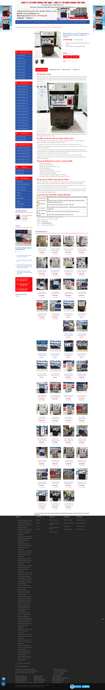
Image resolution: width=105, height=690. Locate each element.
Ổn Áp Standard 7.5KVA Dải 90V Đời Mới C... (55, 315)
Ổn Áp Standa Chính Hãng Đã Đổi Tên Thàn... (68, 315)
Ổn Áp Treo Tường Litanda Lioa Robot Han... (82, 440)
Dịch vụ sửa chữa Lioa (21, 187)
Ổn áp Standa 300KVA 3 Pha (22, 122)
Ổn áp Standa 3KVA (20, 55)
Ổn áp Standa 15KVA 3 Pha (22, 89)
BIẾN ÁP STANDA (48, 21)
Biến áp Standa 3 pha (20, 136)
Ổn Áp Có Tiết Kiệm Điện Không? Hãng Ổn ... (42, 375)
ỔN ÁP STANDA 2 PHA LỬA (58, 21)
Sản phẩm (38, 523)
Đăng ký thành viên (80, 529)
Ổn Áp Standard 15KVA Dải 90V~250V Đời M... (68, 293)
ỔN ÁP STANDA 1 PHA (27, 21)
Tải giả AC (18, 192)
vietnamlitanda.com (47, 223)
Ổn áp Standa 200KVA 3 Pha (22, 117)
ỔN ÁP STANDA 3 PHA (38, 21)
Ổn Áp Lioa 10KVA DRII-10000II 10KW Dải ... (82, 250)
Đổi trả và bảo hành (81, 526)
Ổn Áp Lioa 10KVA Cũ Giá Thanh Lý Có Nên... (82, 315)
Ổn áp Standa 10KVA (20, 63)
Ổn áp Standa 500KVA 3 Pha (22, 128)
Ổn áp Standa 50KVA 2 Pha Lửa (23, 162)
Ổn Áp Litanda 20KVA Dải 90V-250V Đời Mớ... (55, 418)
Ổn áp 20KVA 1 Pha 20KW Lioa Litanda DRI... (82, 462)
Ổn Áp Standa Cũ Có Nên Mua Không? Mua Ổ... (68, 440)
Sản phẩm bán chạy (21, 211)
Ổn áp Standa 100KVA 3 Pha (22, 108)
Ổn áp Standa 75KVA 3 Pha (22, 106)
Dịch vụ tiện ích (67, 526)
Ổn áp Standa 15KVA (20, 66)
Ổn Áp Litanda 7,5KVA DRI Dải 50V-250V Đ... (82, 418)
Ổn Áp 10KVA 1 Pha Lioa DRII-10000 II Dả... (55, 505)
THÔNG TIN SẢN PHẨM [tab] (41, 69)
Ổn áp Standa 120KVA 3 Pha (22, 111)
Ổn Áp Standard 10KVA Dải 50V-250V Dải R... (55, 293)
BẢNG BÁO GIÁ (76, 21)
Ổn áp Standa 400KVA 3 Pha (22, 125)
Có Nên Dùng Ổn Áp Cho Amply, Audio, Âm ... (68, 505)
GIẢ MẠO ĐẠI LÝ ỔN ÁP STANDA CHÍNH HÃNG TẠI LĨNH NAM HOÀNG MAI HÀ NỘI (24, 272)
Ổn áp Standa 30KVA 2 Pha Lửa (23, 156)
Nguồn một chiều (20, 198)
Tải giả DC (18, 195)
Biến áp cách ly (19, 181)
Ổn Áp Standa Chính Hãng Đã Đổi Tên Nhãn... (68, 355)
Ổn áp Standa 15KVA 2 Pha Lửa (23, 150)
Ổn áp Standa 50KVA (20, 77)
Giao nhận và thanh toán (81, 523)
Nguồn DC (18, 201)
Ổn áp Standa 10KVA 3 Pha (22, 86)
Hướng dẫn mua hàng (81, 520)
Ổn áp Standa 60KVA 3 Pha (22, 103)
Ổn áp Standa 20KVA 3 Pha (22, 91)
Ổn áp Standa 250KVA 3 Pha (22, 120)
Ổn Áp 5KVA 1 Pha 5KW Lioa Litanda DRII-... (55, 462)
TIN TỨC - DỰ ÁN (69, 21)
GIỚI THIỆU (84, 21)
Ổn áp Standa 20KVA (20, 69)
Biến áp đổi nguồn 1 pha (21, 139)
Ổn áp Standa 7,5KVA (21, 61)
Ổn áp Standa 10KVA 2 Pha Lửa (23, 147)
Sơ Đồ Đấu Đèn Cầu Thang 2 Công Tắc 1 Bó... (42, 250)
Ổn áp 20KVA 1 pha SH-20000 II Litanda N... (42, 505)
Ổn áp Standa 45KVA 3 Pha (22, 100)
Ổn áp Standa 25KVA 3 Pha (22, 94)
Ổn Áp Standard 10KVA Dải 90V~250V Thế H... (42, 293)
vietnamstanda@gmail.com (23, 666)
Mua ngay (67, 56)
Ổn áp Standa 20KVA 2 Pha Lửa (23, 153)
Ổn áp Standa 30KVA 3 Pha (22, 97)
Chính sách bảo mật (53, 531)
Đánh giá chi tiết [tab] (66, 69)
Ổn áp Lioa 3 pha (20, 173)
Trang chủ (18, 21)
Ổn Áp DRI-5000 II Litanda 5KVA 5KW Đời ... (42, 483)
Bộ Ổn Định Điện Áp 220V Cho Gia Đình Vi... (42, 462)
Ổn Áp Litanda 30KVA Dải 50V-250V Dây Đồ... (42, 418)
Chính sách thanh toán (53, 520)
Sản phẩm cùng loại (41, 231)
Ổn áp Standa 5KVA (20, 58)
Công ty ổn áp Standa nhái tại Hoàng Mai (24, 261)
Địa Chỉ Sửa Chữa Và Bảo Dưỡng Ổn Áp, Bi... (55, 375)
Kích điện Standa (20, 204)
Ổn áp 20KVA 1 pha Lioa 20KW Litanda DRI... (69, 462)
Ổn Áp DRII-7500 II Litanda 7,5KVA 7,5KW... (55, 483)
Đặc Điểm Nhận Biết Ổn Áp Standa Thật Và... (42, 355)
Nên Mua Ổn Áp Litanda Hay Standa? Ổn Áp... (55, 440)
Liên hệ (37, 526)
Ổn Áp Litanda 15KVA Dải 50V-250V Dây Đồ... (68, 418)
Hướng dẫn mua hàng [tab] (54, 69)
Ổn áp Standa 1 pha (24, 27)
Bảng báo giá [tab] (76, 69)
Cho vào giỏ (75, 56)
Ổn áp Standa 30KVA (20, 75)
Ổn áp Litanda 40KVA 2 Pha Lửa (23, 159)
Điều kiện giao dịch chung (69, 523)
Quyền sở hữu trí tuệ (68, 529)
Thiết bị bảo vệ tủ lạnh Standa (22, 184)
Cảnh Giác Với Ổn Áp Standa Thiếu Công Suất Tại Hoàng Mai (24, 256)
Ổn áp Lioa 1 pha (20, 170)
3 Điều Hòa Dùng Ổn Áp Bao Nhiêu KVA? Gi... (68, 375)
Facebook (17, 296)
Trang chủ (38, 520)
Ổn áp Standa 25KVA (20, 72)
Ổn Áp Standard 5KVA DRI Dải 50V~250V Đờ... (82, 293)
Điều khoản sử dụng (68, 520)
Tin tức (17, 226)
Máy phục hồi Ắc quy (20, 189)
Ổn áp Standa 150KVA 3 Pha (22, 114)
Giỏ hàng (38, 529)
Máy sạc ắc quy (19, 206)
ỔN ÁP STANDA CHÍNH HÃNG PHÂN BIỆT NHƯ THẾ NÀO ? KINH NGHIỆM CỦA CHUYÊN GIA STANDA (24, 266)
